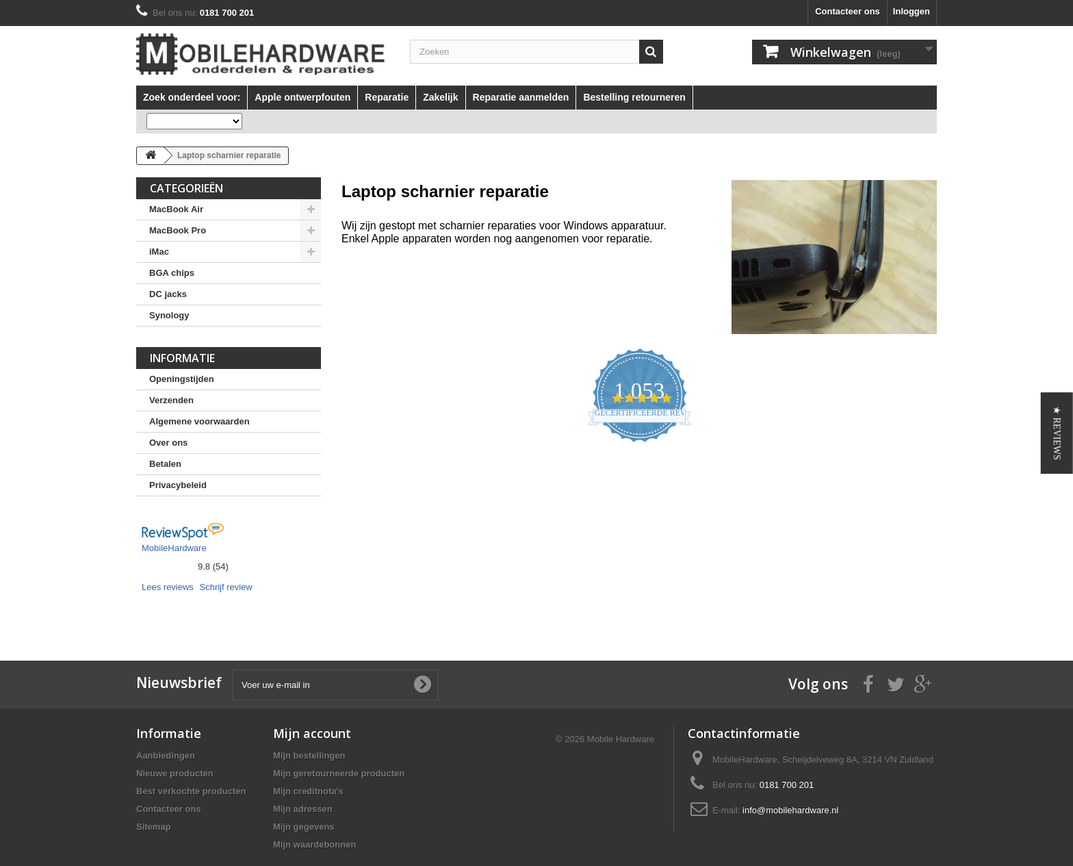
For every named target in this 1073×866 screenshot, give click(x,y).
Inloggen (911, 11)
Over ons (168, 442)
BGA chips (171, 273)
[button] (1057, 433)
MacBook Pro (177, 230)
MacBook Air (176, 209)
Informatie (182, 358)
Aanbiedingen (165, 755)
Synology (169, 315)
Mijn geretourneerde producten (338, 773)
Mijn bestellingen (309, 755)
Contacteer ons (847, 11)
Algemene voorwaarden (199, 421)
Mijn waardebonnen (314, 844)
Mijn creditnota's (308, 791)
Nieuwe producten (175, 773)
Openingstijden (181, 379)
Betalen (165, 464)
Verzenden (171, 400)
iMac (159, 251)
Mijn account (312, 733)
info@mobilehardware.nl (790, 810)
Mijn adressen (303, 809)
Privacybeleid (178, 485)
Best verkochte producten (191, 791)
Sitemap (153, 827)
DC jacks (168, 294)
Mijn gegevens (304, 827)
